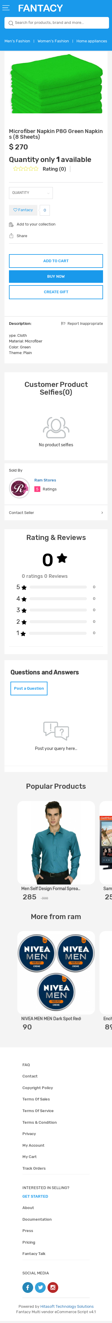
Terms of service (38, 1113)
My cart (29, 1159)
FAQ (26, 1067)
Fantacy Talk (33, 1255)
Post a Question (29, 690)
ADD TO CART (56, 261)
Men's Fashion (17, 41)
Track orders (34, 1170)
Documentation (37, 1221)
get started (35, 1198)
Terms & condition (39, 1124)
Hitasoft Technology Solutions (67, 1308)
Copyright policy (37, 1090)
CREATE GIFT (56, 293)
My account (33, 1147)
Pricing (28, 1244)
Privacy (29, 1136)
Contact (30, 1078)
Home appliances (91, 41)
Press (27, 1233)
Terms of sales (36, 1101)
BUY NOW (56, 277)
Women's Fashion (53, 41)
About (28, 1210)
